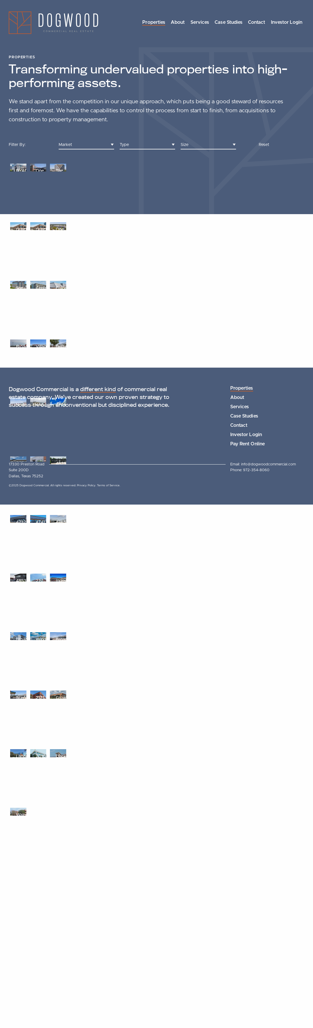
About (178, 22)
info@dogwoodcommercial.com (268, 987)
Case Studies (228, 22)
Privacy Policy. (87, 1008)
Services (199, 22)
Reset (264, 144)
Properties (153, 22)
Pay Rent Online (247, 967)
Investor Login (286, 22)
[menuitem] (153, 22)
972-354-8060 (256, 994)
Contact (256, 22)
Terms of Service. (108, 1008)
